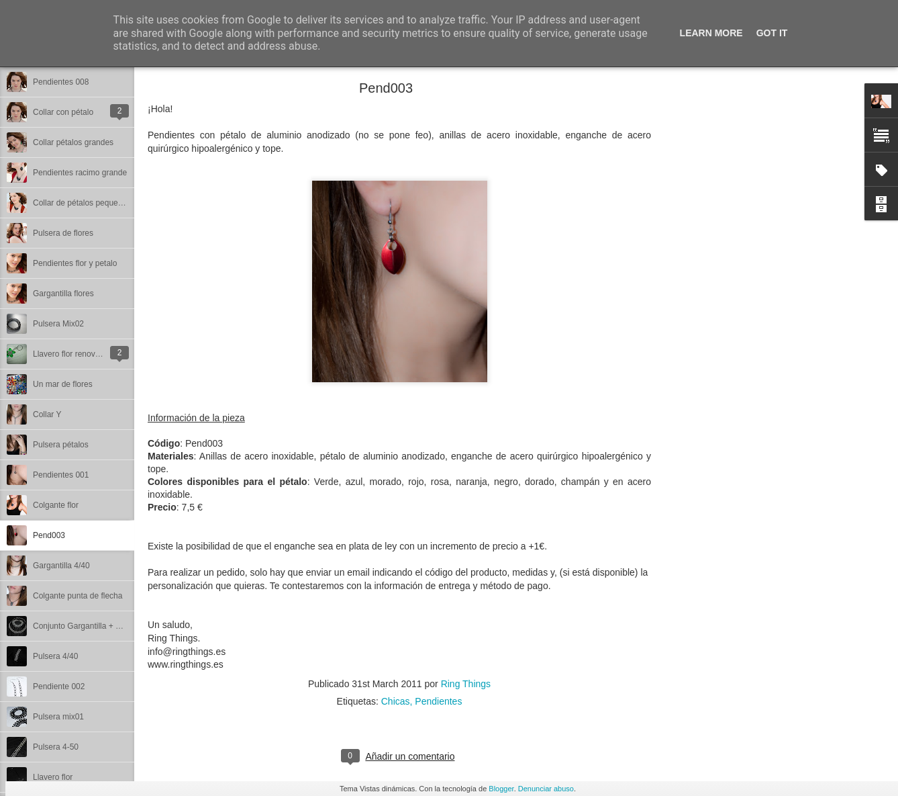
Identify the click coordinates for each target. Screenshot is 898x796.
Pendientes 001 (61, 475)
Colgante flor (56, 505)
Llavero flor (52, 777)
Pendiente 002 (59, 686)
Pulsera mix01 (58, 716)
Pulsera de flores (63, 233)
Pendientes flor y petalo (75, 263)
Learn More (711, 33)
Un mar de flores (63, 384)
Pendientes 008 (61, 82)
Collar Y (47, 414)
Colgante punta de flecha (77, 596)
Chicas (395, 701)
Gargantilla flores (63, 293)
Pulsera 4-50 (56, 747)
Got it (772, 33)
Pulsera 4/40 (55, 656)
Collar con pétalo (63, 112)
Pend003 (49, 535)
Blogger (501, 789)
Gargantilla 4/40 (61, 565)
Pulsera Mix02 (58, 323)
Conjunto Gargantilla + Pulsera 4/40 (96, 626)
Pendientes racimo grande (80, 172)
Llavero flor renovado (71, 354)
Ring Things (466, 683)
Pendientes (438, 701)
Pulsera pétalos (61, 444)
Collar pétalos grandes (73, 142)
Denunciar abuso (546, 789)
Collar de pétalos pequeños (82, 203)
